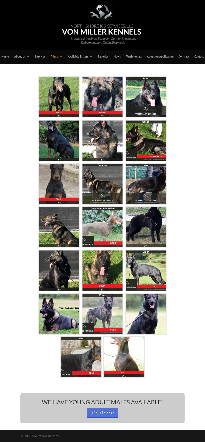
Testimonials (134, 56)
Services (40, 56)
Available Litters (78, 56)
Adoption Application (160, 56)
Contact (199, 56)
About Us (20, 56)
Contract (184, 56)
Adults (55, 56)
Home (5, 56)
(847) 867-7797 (102, 412)
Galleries (103, 56)
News (117, 56)
